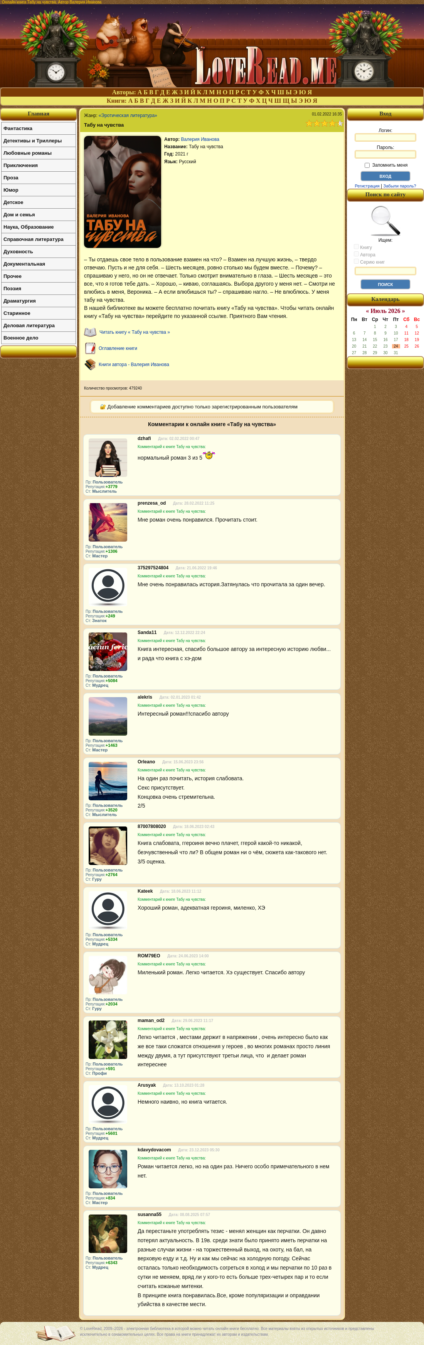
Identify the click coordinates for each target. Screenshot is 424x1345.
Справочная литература (33, 239)
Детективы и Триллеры (32, 141)
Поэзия (12, 288)
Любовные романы (27, 153)
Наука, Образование (28, 227)
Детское (13, 202)
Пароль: (385, 152)
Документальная (24, 264)
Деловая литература (29, 325)
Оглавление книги (118, 348)
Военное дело (21, 338)
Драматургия (19, 301)
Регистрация (367, 186)
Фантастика (17, 128)
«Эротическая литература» (128, 115)
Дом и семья (19, 214)
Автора (364, 254)
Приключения (20, 165)
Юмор (11, 190)
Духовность (18, 251)
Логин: (385, 135)
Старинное (16, 313)
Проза (11, 178)
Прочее (12, 276)
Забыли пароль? (400, 186)
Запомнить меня (386, 165)
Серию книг (369, 262)
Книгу (363, 247)
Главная (38, 113)
